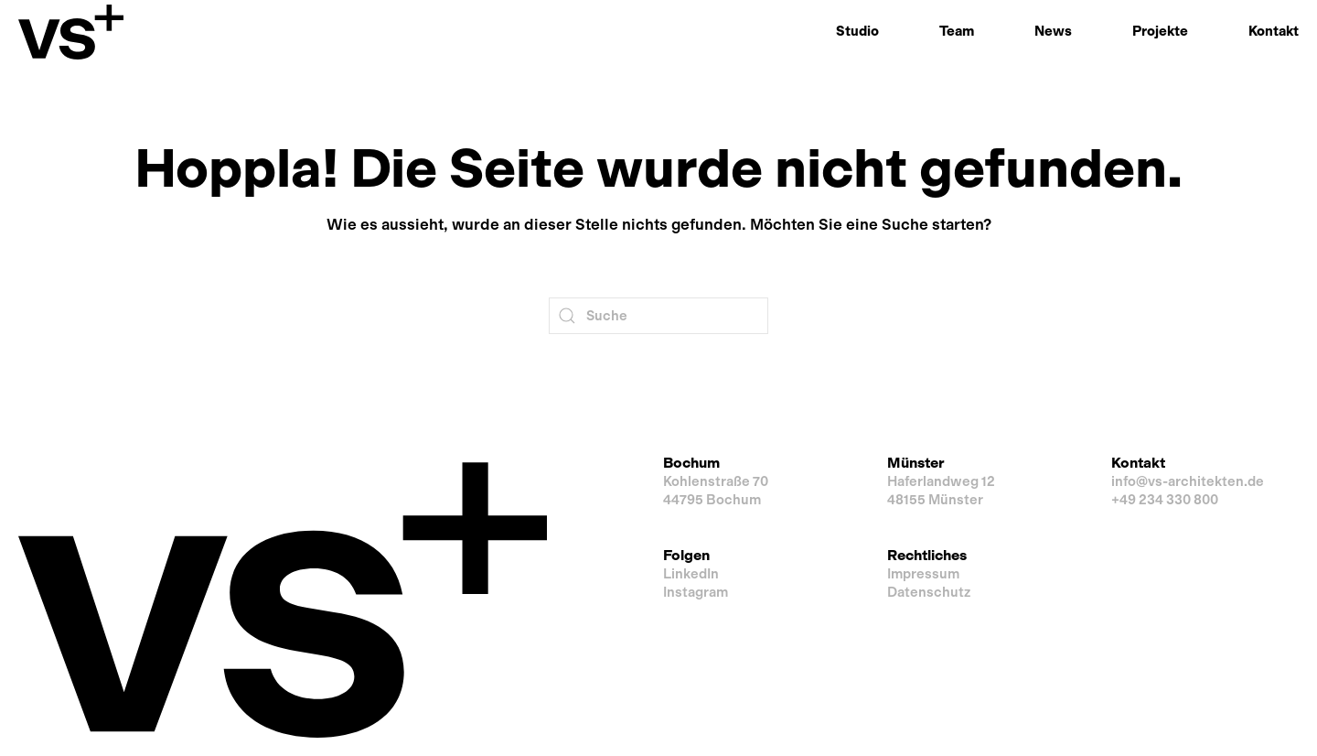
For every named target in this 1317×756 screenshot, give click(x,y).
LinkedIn (691, 574)
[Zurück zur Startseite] (70, 32)
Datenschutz (928, 592)
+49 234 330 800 (1164, 499)
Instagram (695, 592)
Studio (857, 31)
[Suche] (658, 315)
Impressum (923, 574)
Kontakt (1273, 31)
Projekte (1160, 31)
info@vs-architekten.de (1187, 481)
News (1053, 31)
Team (956, 31)
